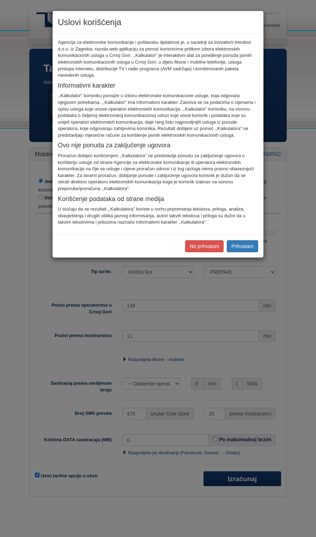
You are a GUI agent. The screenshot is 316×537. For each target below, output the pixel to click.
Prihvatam (242, 246)
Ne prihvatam (204, 246)
